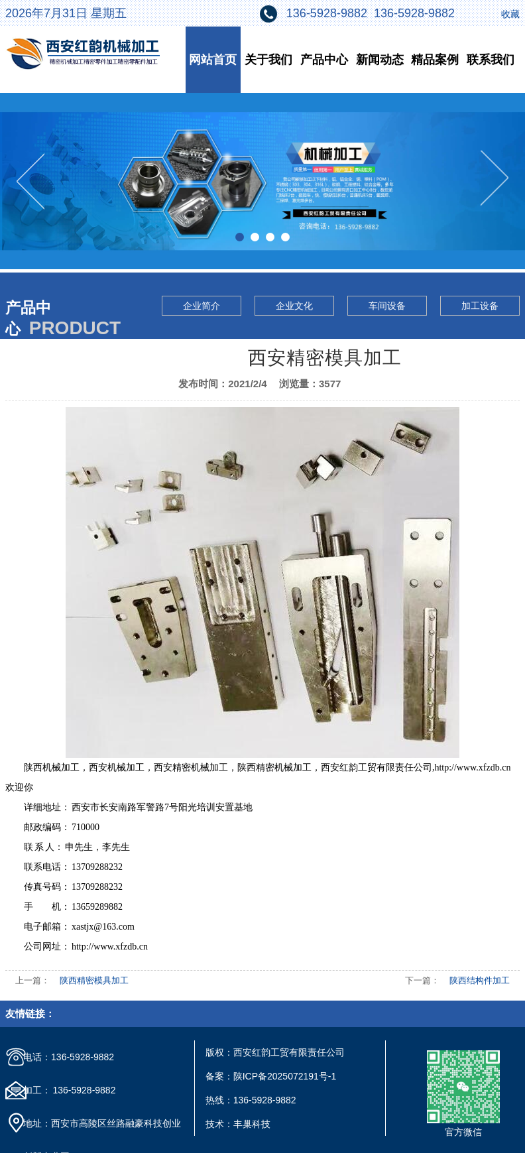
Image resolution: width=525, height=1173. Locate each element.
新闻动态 (380, 59)
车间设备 (387, 305)
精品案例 (435, 59)
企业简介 (201, 305)
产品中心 (324, 59)
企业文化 (294, 305)
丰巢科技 (251, 1124)
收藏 (510, 14)
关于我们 (268, 59)
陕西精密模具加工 (94, 980)
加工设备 (479, 305)
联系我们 (490, 59)
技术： (219, 1124)
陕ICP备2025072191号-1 (285, 1076)
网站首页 (213, 59)
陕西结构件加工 (479, 980)
